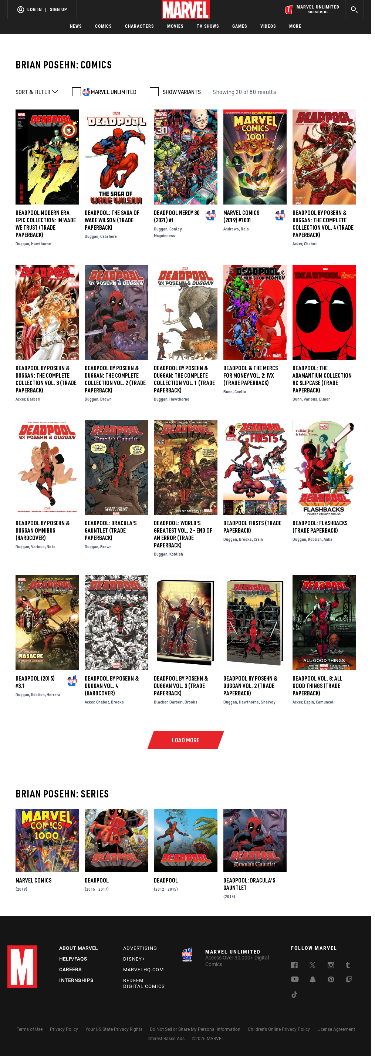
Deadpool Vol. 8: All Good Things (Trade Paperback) (317, 686)
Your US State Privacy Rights (113, 1029)
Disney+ (134, 959)
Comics (103, 26)
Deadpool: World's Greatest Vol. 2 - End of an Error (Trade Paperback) (183, 534)
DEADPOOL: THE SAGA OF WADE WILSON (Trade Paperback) (112, 220)
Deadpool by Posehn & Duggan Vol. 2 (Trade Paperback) (250, 686)
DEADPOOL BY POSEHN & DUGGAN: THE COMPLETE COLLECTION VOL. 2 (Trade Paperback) (115, 379)
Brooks (245, 539)
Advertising (140, 948)
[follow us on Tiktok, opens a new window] (294, 995)
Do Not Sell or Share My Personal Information (195, 1029)
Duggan (22, 243)
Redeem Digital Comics (144, 983)
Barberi (33, 399)
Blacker (161, 702)
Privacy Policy (64, 1029)
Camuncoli (325, 702)
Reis (245, 229)
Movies (175, 26)
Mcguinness (164, 235)
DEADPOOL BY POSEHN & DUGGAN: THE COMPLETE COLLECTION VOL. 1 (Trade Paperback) (184, 379)
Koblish (176, 554)
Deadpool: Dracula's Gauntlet (249, 884)
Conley (175, 229)
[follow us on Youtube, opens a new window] (295, 980)
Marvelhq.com (143, 969)
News (76, 26)
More (295, 26)
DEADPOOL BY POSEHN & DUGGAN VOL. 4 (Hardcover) (112, 686)
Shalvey (268, 702)
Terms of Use (30, 1029)
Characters (139, 26)
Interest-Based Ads (166, 1038)
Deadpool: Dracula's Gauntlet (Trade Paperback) (110, 530)
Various (310, 399)
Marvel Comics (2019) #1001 (241, 216)
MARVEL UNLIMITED (113, 91)
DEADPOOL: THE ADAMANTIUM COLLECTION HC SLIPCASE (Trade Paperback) (322, 379)
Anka (328, 539)
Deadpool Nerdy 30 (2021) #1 (176, 216)
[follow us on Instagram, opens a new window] (331, 966)
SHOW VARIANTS (182, 91)
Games (239, 26)
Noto (51, 546)
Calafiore (108, 236)
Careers (70, 969)
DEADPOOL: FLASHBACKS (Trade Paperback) (320, 526)
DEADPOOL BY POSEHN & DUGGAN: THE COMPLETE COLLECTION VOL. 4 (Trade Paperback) (323, 224)
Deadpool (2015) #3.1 (35, 682)
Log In (34, 9)
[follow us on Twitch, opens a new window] (349, 981)
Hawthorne (41, 243)
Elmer (324, 399)
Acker (297, 243)
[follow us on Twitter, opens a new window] (312, 966)
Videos (268, 26)
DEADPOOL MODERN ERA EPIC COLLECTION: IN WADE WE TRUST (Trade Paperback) (46, 224)
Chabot (310, 243)
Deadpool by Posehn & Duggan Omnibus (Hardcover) (43, 530)
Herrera (53, 694)
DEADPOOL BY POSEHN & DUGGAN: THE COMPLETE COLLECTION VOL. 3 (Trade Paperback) (46, 379)
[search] (354, 9)
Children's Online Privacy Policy (279, 1029)
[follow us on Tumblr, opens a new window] (348, 966)
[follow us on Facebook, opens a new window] (294, 966)
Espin (309, 702)
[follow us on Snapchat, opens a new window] (312, 980)
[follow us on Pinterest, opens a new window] (331, 980)
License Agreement (336, 1029)
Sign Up (58, 9)
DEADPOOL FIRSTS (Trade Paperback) (252, 526)
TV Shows (208, 26)
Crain (258, 539)
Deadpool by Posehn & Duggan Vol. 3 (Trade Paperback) (181, 686)
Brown (106, 399)
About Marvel (78, 948)
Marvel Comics (33, 880)
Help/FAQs (73, 959)
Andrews (231, 229)
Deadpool (97, 880)
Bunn (228, 391)
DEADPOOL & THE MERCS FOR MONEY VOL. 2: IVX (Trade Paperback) (250, 375)
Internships (76, 980)
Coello (240, 391)
